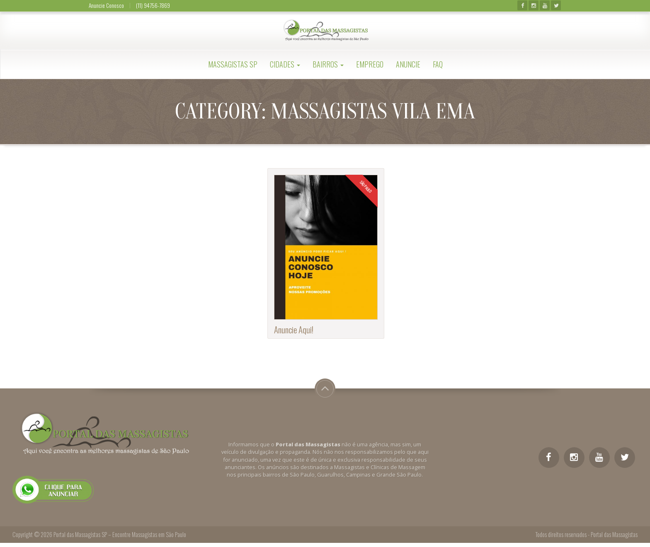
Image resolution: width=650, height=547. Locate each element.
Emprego (369, 64)
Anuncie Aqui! (293, 329)
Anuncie (408, 64)
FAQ (438, 64)
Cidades (285, 64)
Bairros (328, 64)
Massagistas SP (232, 64)
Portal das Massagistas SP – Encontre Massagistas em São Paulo (119, 534)
